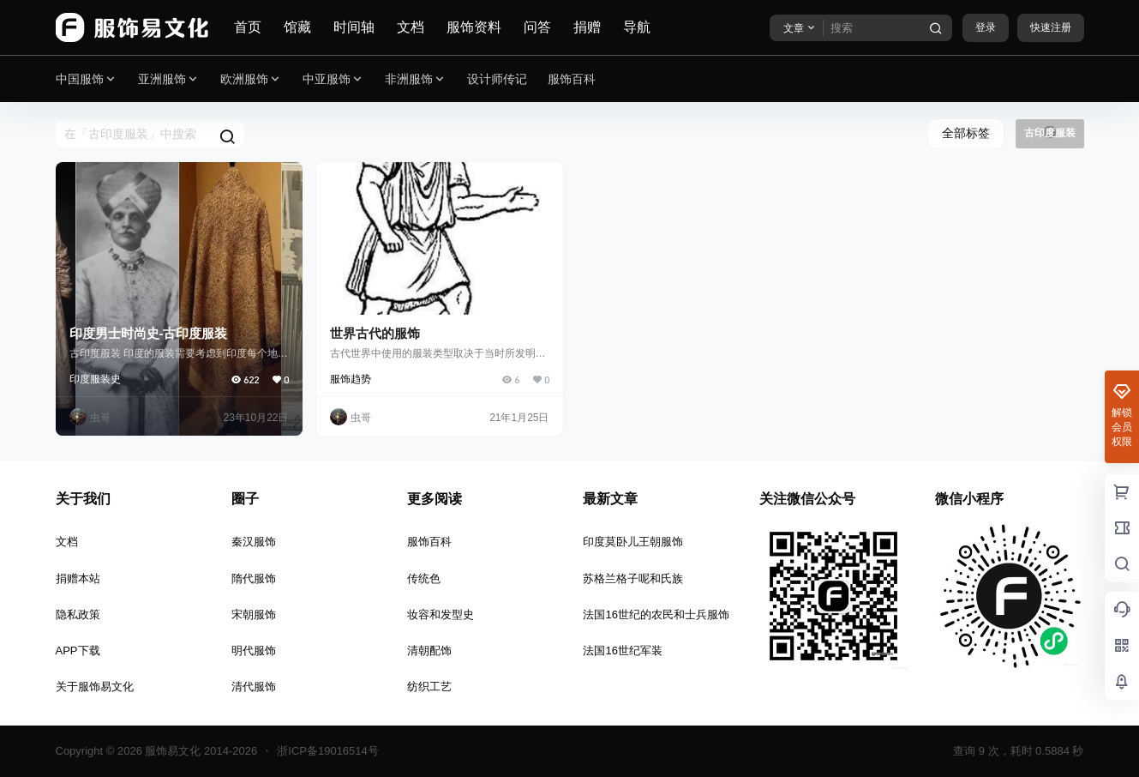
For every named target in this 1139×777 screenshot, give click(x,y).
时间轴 (354, 27)
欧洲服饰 (251, 79)
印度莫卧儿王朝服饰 (633, 541)
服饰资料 (474, 27)
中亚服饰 (333, 79)
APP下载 (78, 650)
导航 (636, 27)
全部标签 (966, 133)
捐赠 (587, 27)
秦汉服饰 (253, 541)
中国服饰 (86, 79)
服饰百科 (429, 541)
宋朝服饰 (253, 614)
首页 (247, 27)
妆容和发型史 (440, 614)
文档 (410, 27)
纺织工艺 (429, 686)
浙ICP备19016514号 (328, 750)
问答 (537, 27)
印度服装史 (95, 379)
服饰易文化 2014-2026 (199, 750)
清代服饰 (253, 686)
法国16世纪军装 (622, 650)
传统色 (424, 578)
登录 (985, 27)
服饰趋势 (350, 379)
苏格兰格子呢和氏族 (633, 578)
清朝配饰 (429, 650)
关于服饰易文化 (95, 686)
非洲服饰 (416, 79)
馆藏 (297, 27)
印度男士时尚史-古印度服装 (148, 333)
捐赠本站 (78, 578)
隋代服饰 (253, 578)
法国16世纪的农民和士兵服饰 (655, 614)
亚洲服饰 (169, 79)
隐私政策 (78, 614)
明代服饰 (253, 650)
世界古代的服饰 (375, 333)
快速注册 (1050, 27)
